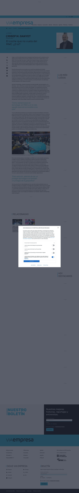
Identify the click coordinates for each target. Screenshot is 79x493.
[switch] (53, 245)
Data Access (39, 265)
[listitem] (39, 242)
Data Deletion (33, 265)
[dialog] (39, 246)
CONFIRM (32, 261)
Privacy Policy (45, 265)
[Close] (58, 228)
